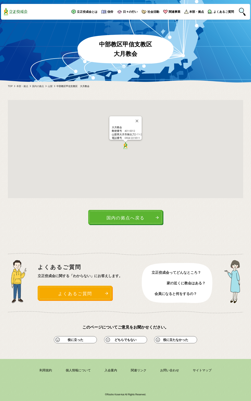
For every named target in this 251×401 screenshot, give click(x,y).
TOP (10, 86)
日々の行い (130, 11)
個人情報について (78, 370)
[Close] (137, 121)
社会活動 (153, 11)
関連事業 (174, 11)
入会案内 (111, 370)
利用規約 (45, 370)
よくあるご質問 (223, 11)
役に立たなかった (175, 339)
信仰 (110, 11)
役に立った (75, 339)
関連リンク (138, 370)
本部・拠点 (196, 11)
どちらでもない (125, 339)
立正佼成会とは (87, 11)
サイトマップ (202, 370)
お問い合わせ (169, 370)
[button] (125, 145)
